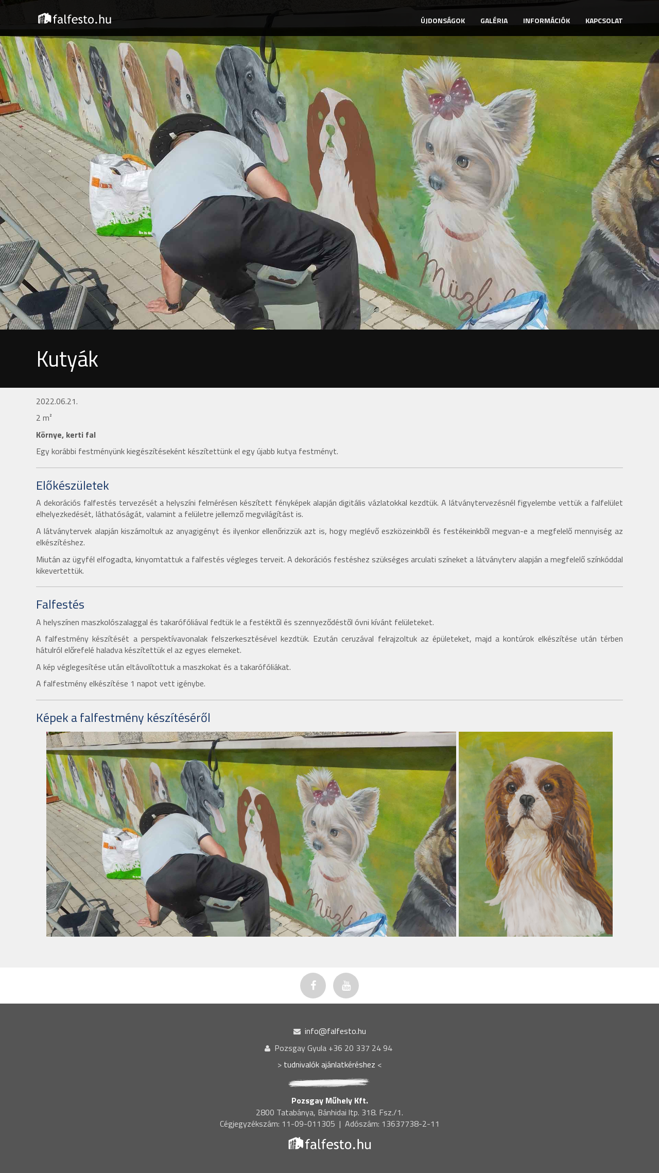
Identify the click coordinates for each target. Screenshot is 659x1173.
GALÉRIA (494, 20)
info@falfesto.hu (335, 1031)
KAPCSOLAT (604, 20)
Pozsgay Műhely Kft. (329, 1100)
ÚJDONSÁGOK (443, 20)
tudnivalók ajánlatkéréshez (329, 1064)
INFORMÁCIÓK (546, 20)
